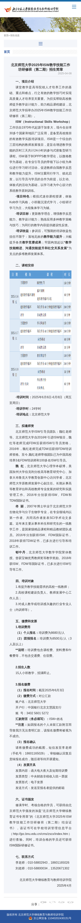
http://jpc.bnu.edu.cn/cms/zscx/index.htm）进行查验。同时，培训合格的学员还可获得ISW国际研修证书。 (40, 839)
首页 (6, 35)
